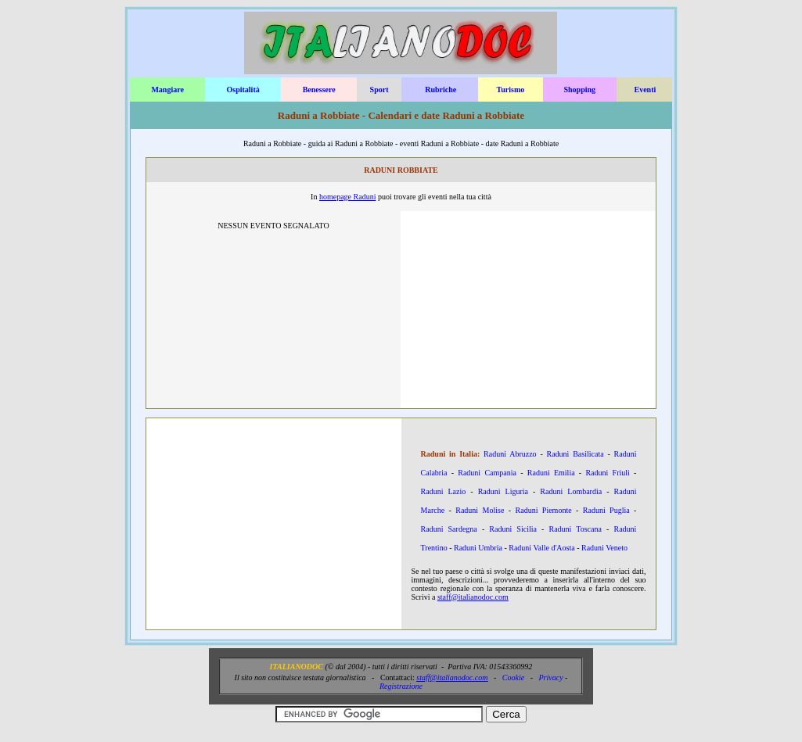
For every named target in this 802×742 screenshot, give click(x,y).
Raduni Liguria (503, 491)
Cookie (513, 677)
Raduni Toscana (574, 529)
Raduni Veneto (604, 547)
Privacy (550, 677)
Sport (379, 89)
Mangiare (167, 89)
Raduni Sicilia (513, 529)
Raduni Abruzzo (510, 454)
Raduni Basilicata (575, 454)
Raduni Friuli (607, 472)
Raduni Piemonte (544, 510)
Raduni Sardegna (449, 529)
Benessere (319, 89)
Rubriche (440, 89)
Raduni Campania (487, 472)
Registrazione (401, 686)
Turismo (511, 89)
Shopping (579, 89)
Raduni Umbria (478, 547)
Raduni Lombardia (571, 491)
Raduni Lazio (443, 491)
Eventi (645, 89)
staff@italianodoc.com (473, 597)
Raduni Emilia (551, 472)
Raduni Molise (479, 510)
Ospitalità (242, 89)
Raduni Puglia (606, 510)
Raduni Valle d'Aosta (541, 547)
